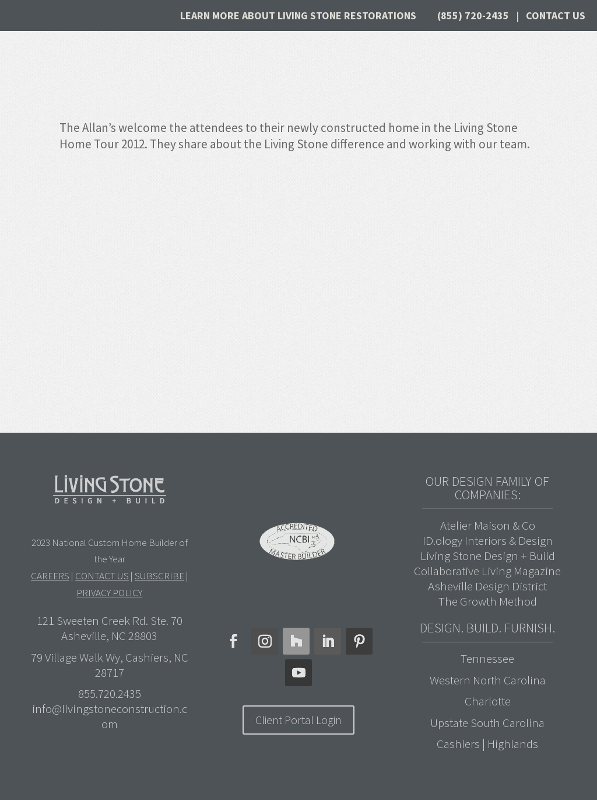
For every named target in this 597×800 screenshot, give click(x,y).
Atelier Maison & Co (487, 525)
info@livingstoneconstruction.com (109, 716)
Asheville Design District (487, 586)
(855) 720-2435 (473, 15)
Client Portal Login (298, 719)
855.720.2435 (109, 693)
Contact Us (555, 15)
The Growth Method (487, 601)
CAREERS (50, 575)
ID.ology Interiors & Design (488, 540)
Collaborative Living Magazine (487, 571)
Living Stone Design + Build (487, 556)
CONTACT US (102, 575)
